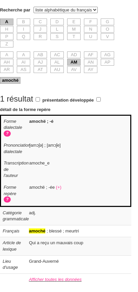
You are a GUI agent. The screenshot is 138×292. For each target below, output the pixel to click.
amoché (10, 80)
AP (107, 62)
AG (107, 54)
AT (40, 69)
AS (23, 69)
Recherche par (15, 9)
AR (7, 69)
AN (91, 62)
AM (74, 62)
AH (7, 62)
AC (57, 54)
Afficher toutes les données (55, 279)
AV (74, 69)
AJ (40, 62)
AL (57, 62)
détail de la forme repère (25, 109)
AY (90, 69)
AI (23, 62)
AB (40, 54)
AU (57, 69)
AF (91, 54)
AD (74, 54)
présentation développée (68, 100)
